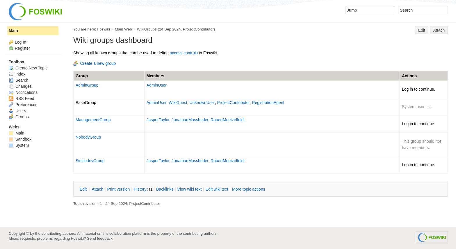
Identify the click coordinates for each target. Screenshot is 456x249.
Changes (20, 86)
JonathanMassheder (190, 119)
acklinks (164, 189)
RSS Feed (21, 98)
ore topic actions (248, 189)
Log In (20, 42)
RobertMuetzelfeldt (228, 119)
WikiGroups (147, 29)
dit (84, 189)
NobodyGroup (88, 137)
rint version (118, 189)
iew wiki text (189, 189)
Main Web (123, 29)
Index (17, 74)
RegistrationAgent (268, 102)
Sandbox (20, 139)
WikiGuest (178, 102)
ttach (97, 189)
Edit (421, 30)
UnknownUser (202, 102)
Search (18, 80)
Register (22, 48)
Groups (19, 116)
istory (140, 189)
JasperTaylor (158, 119)
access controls (184, 53)
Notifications (23, 92)
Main (13, 30)
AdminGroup (87, 85)
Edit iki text (217, 189)
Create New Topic (28, 68)
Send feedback (100, 238)
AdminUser (157, 85)
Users (17, 110)
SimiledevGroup (90, 160)
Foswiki (103, 29)
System (19, 145)
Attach (439, 30)
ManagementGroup (93, 119)
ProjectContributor (198, 29)
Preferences (23, 104)
